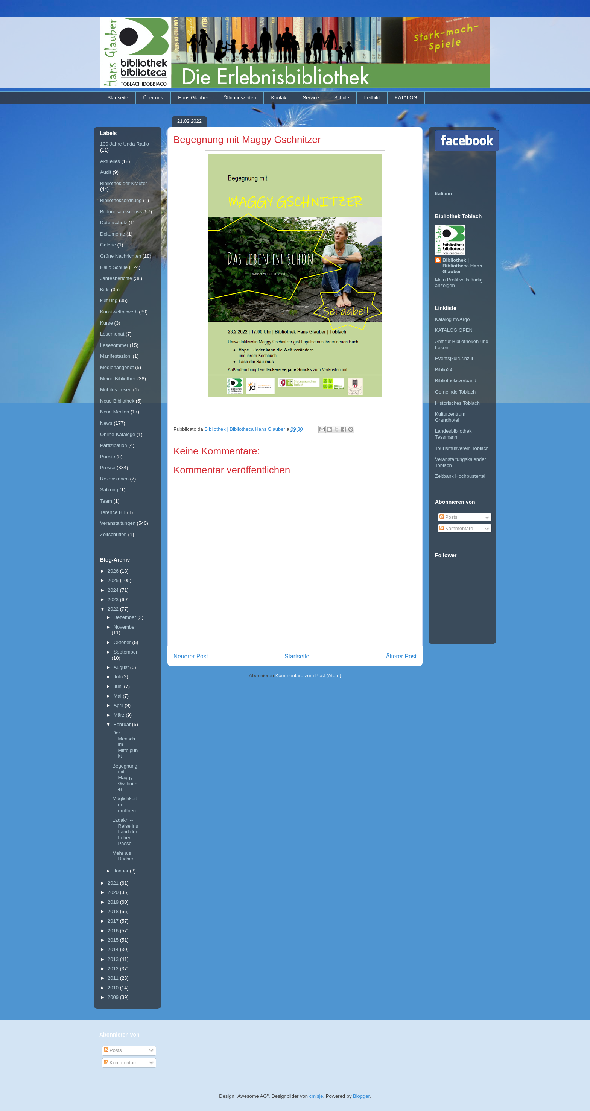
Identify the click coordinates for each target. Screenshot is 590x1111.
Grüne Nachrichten (120, 256)
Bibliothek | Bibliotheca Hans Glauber (462, 265)
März (120, 715)
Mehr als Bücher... (124, 856)
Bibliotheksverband (455, 380)
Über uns (153, 97)
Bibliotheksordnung (121, 200)
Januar (122, 871)
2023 (114, 599)
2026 (114, 571)
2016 (114, 930)
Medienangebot (117, 367)
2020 (114, 892)
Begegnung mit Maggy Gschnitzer (124, 777)
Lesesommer (114, 345)
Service (311, 97)
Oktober (123, 642)
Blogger (361, 1096)
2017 (114, 921)
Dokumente (112, 234)
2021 (114, 883)
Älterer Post (401, 656)
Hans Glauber (193, 97)
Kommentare (456, 528)
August (122, 667)
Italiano (443, 193)
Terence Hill (113, 512)
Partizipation (113, 445)
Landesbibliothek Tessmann (453, 434)
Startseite (118, 97)
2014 (114, 949)
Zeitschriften (113, 534)
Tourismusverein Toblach (462, 448)
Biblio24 (443, 369)
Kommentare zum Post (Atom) (308, 675)
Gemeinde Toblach (455, 392)
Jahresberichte (116, 278)
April (119, 705)
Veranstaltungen (117, 523)
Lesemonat (112, 334)
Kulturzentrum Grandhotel (450, 417)
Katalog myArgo (452, 319)
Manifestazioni (115, 356)
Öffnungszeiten (239, 97)
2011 (114, 978)
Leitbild (372, 97)
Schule (341, 97)
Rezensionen (114, 479)
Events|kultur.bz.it (454, 358)
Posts (448, 517)
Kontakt (279, 97)
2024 (114, 590)
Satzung (109, 489)
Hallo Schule (114, 267)
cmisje (316, 1096)
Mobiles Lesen (116, 389)
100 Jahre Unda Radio (124, 144)
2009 (114, 997)
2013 (114, 959)
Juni (119, 686)
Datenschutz (113, 222)
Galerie (108, 245)
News (106, 423)
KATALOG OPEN (454, 330)
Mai (118, 696)
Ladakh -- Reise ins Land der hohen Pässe (125, 831)
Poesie (107, 456)
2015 (114, 940)
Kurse (106, 323)
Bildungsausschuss (121, 211)
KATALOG (406, 97)
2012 (114, 968)
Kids (104, 289)
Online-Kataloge (117, 434)
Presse (107, 467)
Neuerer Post (190, 656)
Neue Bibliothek (117, 401)
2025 (114, 580)
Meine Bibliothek (118, 378)
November (125, 627)
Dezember (126, 617)
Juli (118, 676)
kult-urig (108, 300)
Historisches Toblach (457, 403)
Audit (105, 172)
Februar (123, 724)
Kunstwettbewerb (119, 312)
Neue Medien (114, 412)
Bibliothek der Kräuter (123, 183)
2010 (114, 988)
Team (106, 501)
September (126, 652)
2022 (114, 609)
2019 (114, 902)
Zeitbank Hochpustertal (460, 476)
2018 (114, 911)
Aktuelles (110, 161)
